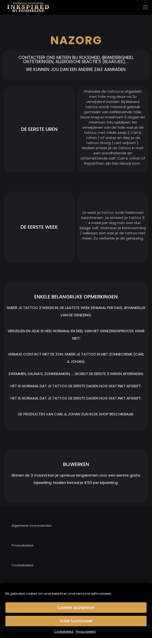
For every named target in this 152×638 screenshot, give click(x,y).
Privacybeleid (86, 631)
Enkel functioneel (76, 621)
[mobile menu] (145, 7)
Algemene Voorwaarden (32, 525)
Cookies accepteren (76, 607)
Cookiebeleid (63, 631)
